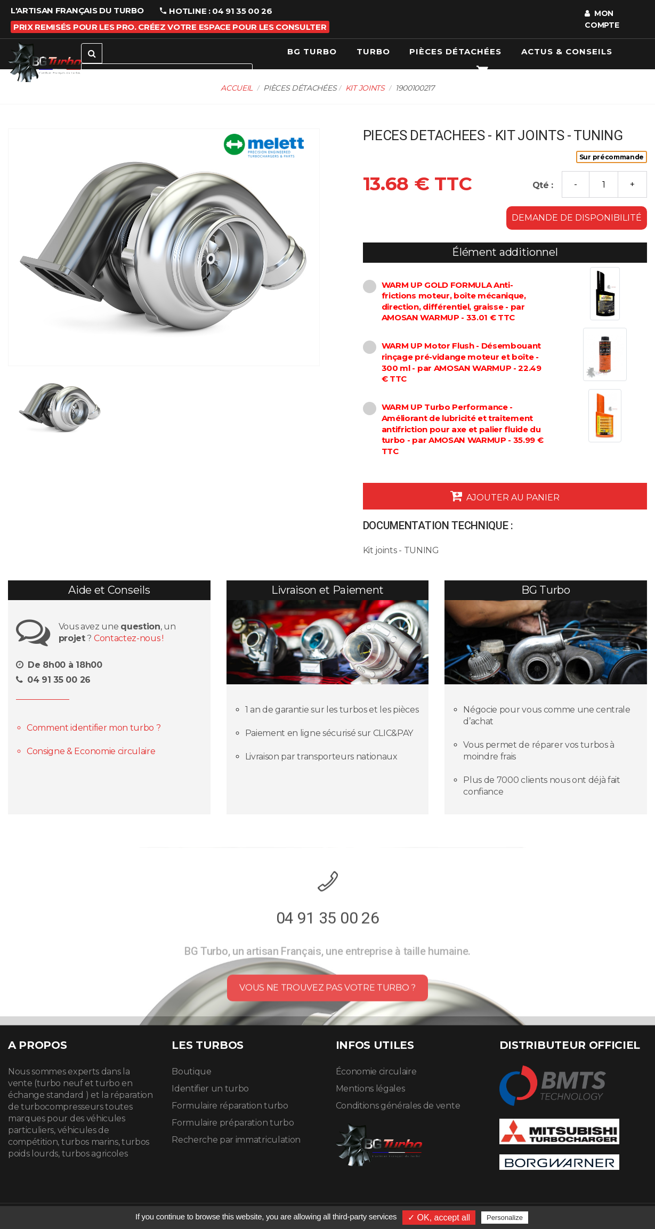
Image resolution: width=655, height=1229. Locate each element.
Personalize (505, 1218)
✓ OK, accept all (439, 1217)
